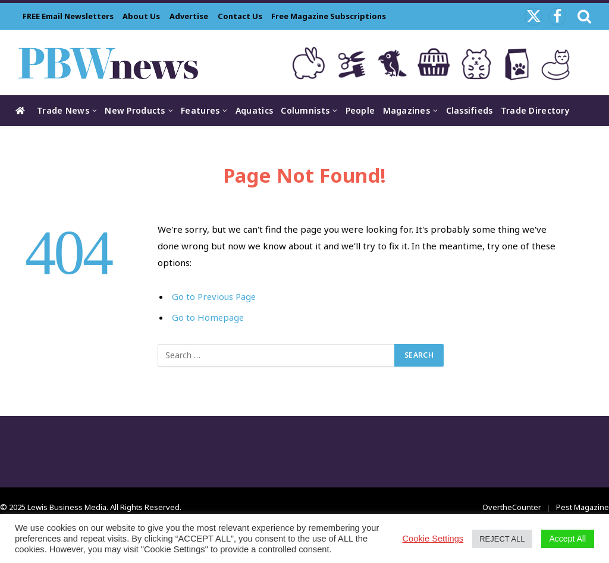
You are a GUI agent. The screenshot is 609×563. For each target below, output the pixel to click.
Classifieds (469, 110)
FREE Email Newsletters (68, 16)
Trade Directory (535, 110)
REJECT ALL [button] (502, 538)
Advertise (188, 16)
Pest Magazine (582, 507)
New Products (135, 110)
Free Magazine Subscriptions (328, 16)
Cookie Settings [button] (433, 538)
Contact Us (240, 16)
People (360, 110)
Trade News (63, 110)
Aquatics (254, 110)
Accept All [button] (568, 538)
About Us (141, 16)
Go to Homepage (208, 317)
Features (200, 110)
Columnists (305, 110)
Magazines (407, 110)
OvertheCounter (511, 507)
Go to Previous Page (214, 296)
